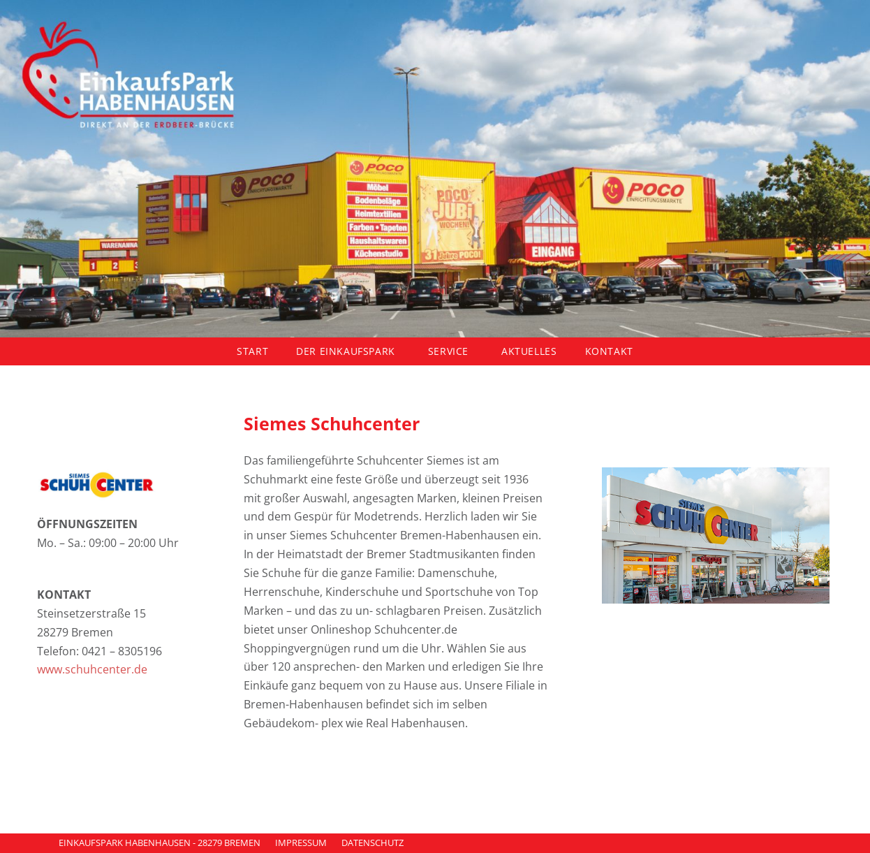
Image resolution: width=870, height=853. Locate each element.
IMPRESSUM (301, 842)
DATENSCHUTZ (372, 842)
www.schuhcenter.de (92, 669)
